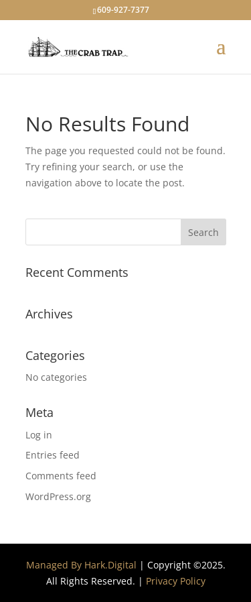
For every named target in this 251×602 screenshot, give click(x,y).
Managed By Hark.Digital (81, 564)
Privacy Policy (175, 581)
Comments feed (60, 475)
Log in (38, 434)
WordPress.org (58, 496)
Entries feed (52, 454)
